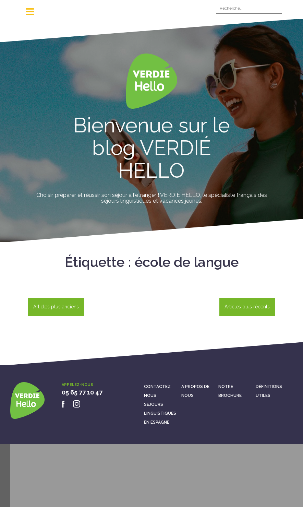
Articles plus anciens (56, 306)
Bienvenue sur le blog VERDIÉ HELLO (151, 147)
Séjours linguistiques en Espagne (160, 413)
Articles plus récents (247, 306)
